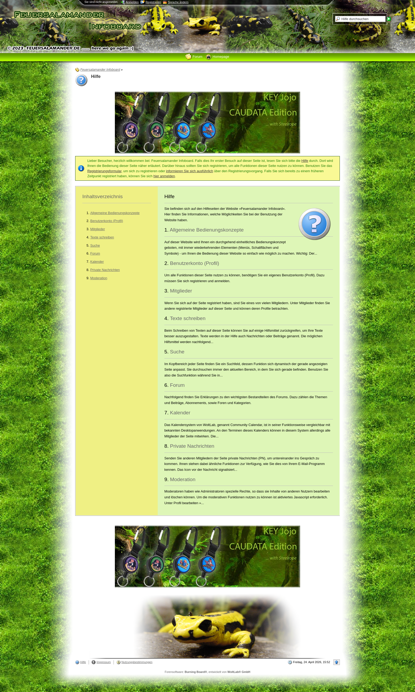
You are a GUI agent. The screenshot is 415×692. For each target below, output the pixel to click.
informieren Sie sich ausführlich (189, 171)
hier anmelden (164, 176)
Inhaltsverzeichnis (102, 196)
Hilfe (304, 161)
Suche (95, 245)
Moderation (98, 278)
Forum (95, 253)
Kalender (97, 262)
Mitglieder (97, 229)
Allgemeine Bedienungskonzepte (114, 213)
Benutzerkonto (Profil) (106, 221)
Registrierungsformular (104, 171)
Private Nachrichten (105, 270)
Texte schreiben (102, 237)
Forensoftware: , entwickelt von (207, 671)
